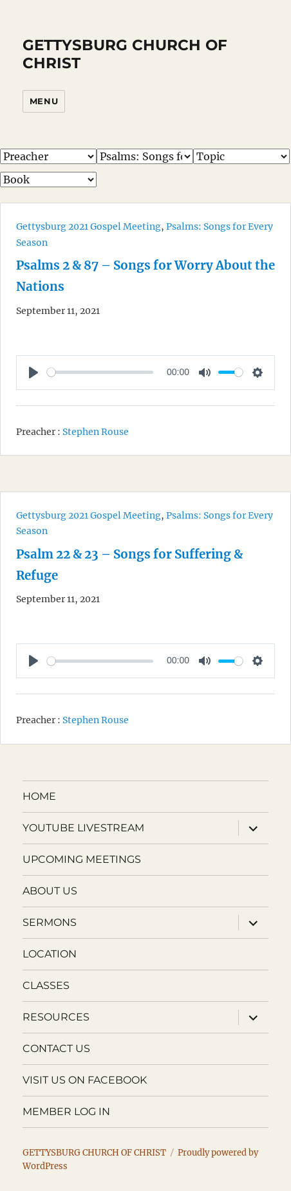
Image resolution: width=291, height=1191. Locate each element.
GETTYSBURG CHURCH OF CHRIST (94, 1152)
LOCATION (50, 954)
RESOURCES (56, 1017)
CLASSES (46, 985)
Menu (44, 101)
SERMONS (50, 922)
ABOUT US (50, 891)
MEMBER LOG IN (66, 1111)
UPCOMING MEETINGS (82, 859)
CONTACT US (56, 1048)
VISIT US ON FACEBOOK (85, 1080)
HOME (39, 796)
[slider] (100, 372)
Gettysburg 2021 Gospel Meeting (88, 226)
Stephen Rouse (95, 431)
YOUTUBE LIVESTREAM (83, 828)
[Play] (33, 372)
